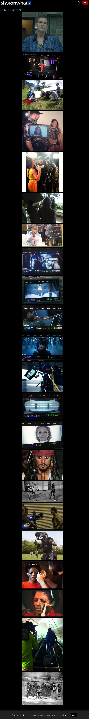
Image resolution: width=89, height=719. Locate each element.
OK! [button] (73, 715)
